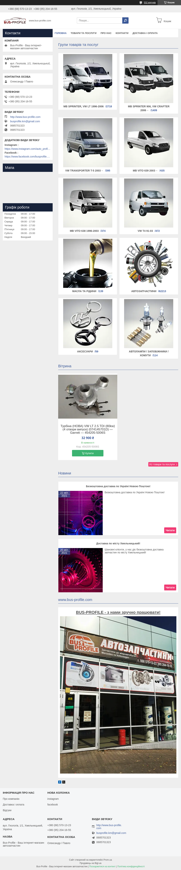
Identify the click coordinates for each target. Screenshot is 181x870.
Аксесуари (85, 351)
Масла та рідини (84, 291)
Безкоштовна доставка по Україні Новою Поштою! (118, 486)
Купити (89, 453)
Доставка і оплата (145, 33)
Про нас (105, 33)
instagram (53, 798)
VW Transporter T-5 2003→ (84, 170)
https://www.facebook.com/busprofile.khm (28, 156)
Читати (170, 530)
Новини (64, 473)
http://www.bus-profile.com (25, 116)
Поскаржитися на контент (102, 866)
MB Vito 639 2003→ (145, 170)
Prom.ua (108, 860)
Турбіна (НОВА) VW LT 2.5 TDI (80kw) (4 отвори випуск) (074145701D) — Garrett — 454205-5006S (88, 429)
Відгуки (7, 810)
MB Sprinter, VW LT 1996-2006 (84, 106)
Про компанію (11, 798)
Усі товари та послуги (162, 464)
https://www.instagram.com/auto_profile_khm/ (28, 148)
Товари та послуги (83, 33)
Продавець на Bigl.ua (90, 863)
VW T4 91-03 (145, 230)
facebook (52, 804)
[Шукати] (125, 20)
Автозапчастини (143, 291)
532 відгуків (150, 2)
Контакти (122, 33)
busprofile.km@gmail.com (25, 121)
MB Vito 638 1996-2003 (84, 230)
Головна (60, 33)
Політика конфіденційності (131, 866)
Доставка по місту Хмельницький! (118, 543)
